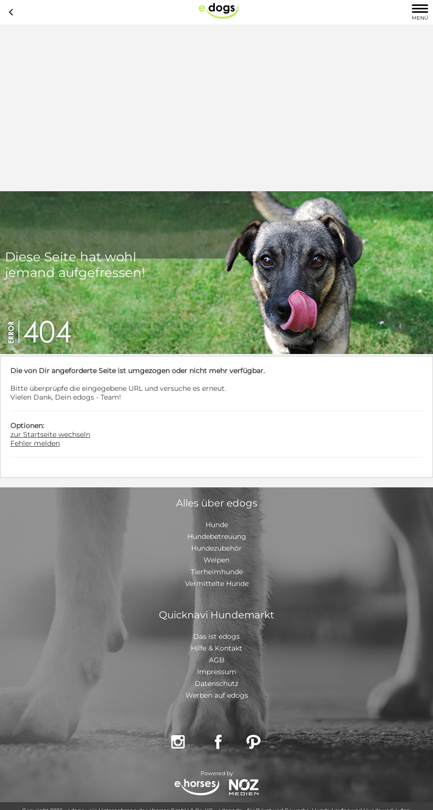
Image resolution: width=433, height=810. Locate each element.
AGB (217, 660)
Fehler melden (35, 443)
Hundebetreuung (216, 536)
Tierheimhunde (217, 571)
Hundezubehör (216, 548)
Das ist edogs (216, 636)
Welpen (216, 560)
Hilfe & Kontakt (216, 648)
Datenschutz (216, 683)
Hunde (216, 524)
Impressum (216, 671)
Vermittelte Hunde (217, 583)
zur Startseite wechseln (50, 434)
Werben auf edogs (216, 695)
